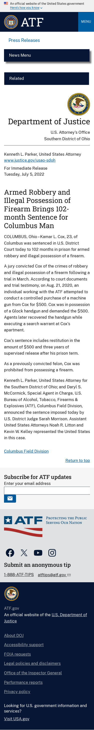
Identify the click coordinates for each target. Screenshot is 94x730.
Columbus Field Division (26, 451)
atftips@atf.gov (52, 575)
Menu (86, 21)
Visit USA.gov (16, 719)
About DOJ (14, 635)
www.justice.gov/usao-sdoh (29, 160)
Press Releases (24, 40)
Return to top (77, 460)
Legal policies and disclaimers (32, 663)
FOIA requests (17, 654)
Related (16, 78)
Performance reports (23, 682)
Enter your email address (27, 483)
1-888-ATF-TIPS (19, 574)
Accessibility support (24, 644)
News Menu (20, 55)
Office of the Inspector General (33, 673)
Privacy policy (17, 691)
